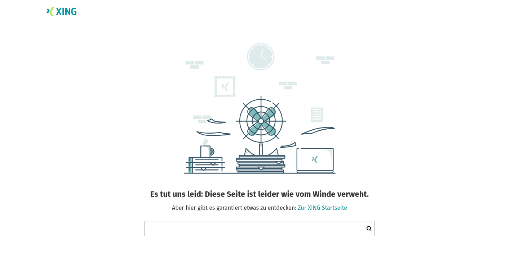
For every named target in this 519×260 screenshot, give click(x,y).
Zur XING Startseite (322, 207)
